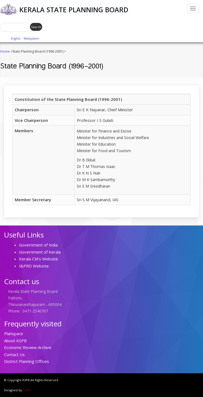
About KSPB (15, 340)
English (16, 38)
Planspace (13, 333)
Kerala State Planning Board (73, 9)
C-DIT (27, 390)
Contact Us (14, 354)
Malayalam (31, 38)
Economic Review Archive (27, 347)
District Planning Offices (26, 361)
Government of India (38, 245)
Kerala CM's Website (38, 258)
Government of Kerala (40, 252)
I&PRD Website (34, 266)
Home (5, 51)
